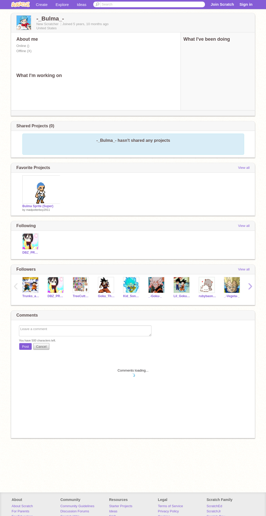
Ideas (82, 4)
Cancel (41, 346)
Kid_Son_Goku (132, 296)
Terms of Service (170, 506)
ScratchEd (214, 506)
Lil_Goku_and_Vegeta (182, 296)
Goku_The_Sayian (106, 296)
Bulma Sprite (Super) (37, 206)
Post (25, 346)
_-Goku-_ (155, 296)
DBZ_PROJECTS (31, 252)
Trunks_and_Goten (31, 296)
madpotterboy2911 (38, 209)
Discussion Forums (74, 511)
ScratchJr (214, 511)
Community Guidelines (77, 506)
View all (244, 168)
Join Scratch (222, 4)
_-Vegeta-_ (232, 296)
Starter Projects (120, 506)
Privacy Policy (168, 511)
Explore (62, 4)
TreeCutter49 (81, 296)
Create (42, 4)
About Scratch (22, 506)
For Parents (20, 511)
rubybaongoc (207, 296)
